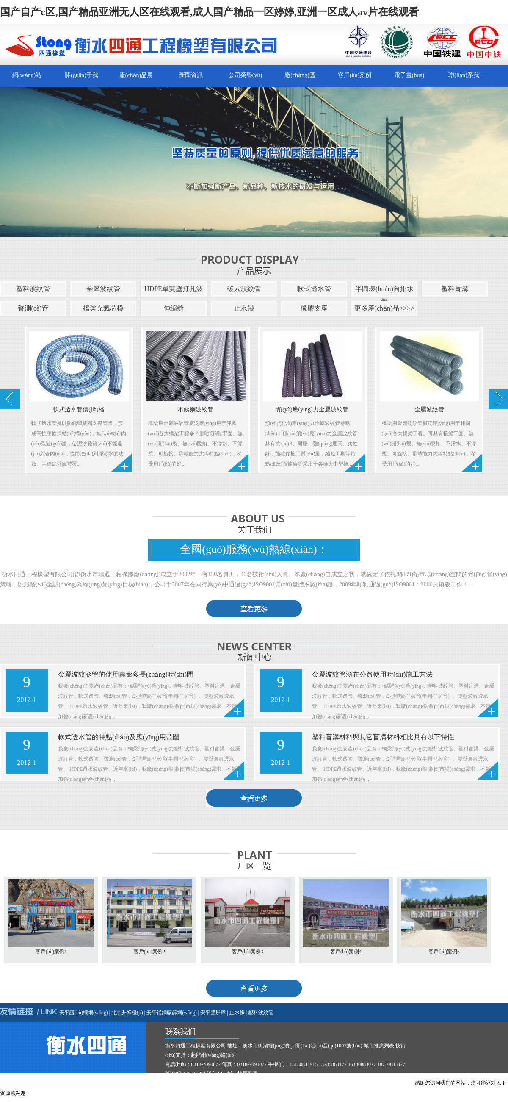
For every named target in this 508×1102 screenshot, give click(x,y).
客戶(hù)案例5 (444, 952)
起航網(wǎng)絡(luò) (213, 1055)
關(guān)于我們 (81, 79)
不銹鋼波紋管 (195, 409)
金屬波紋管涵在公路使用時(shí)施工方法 (372, 674)
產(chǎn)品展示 (136, 79)
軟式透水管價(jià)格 (78, 409)
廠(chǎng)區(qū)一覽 (299, 79)
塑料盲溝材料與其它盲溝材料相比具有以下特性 (383, 737)
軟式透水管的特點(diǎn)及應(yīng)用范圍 (118, 737)
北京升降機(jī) (127, 1013)
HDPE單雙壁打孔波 (173, 288)
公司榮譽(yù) (245, 75)
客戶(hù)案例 (354, 75)
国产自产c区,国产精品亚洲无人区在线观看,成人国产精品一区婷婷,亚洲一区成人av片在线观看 (209, 11)
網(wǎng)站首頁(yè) (26, 79)
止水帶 (244, 308)
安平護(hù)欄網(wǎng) (83, 1013)
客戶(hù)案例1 (51, 952)
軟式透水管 (314, 288)
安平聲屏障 (213, 1013)
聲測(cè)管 (33, 308)
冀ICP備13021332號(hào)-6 (194, 1074)
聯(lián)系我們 (463, 79)
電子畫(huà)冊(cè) (409, 79)
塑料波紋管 (33, 288)
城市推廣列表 (379, 1046)
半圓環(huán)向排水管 (384, 295)
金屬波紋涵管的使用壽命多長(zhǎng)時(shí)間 (125, 674)
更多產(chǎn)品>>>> (384, 308)
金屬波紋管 (103, 288)
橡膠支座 (314, 308)
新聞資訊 (191, 75)
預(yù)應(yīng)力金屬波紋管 (312, 409)
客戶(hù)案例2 (149, 952)
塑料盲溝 (454, 288)
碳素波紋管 (244, 288)
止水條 (237, 1013)
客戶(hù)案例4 (346, 952)
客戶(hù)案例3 (247, 952)
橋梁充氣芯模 (103, 308)
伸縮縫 (173, 308)
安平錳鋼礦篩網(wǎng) (171, 1013)
